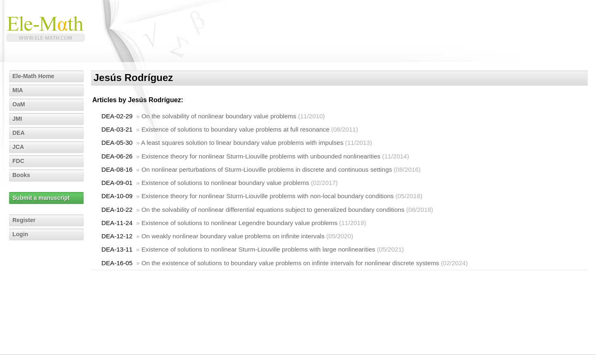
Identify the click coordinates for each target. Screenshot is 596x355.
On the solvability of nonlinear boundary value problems (219, 116)
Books (21, 175)
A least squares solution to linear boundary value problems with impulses (242, 142)
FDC (18, 161)
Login (20, 234)
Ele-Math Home (33, 76)
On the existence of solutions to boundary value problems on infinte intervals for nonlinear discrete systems (290, 262)
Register (24, 220)
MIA (17, 90)
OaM (18, 104)
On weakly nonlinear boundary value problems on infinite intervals (233, 236)
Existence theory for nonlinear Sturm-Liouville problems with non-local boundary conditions (268, 195)
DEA (18, 133)
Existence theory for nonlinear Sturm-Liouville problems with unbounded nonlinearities (261, 156)
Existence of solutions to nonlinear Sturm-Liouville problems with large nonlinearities (258, 249)
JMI (17, 118)
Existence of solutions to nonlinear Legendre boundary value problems (240, 222)
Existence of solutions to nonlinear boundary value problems (225, 182)
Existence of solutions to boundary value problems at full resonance (235, 129)
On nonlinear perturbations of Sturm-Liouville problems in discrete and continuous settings (267, 169)
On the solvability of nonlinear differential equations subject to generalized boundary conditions (273, 209)
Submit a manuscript (41, 197)
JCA (18, 147)
